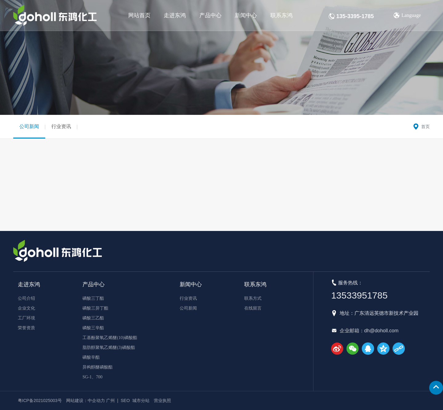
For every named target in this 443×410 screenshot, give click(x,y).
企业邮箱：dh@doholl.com (369, 330)
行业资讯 (61, 126)
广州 (110, 400)
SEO (125, 400)
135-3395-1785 (355, 16)
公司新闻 (29, 126)
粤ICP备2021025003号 (40, 400)
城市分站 (141, 400)
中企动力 (96, 400)
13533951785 (359, 295)
